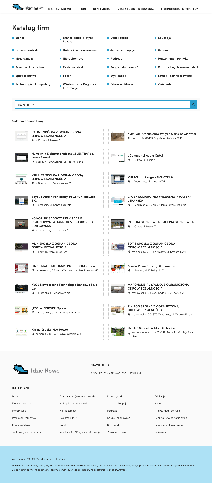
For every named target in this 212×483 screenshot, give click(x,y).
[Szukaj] (193, 104)
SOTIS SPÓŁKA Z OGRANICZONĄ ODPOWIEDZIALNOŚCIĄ (151, 245)
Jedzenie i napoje (122, 50)
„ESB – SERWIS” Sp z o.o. (50, 308)
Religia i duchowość (124, 67)
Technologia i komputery (183, 6)
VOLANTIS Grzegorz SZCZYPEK (150, 177)
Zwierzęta (165, 84)
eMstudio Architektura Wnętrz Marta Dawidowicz (162, 134)
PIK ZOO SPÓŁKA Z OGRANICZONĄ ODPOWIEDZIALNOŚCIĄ (153, 308)
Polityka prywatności (113, 373)
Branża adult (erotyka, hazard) (78, 39)
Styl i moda (119, 6)
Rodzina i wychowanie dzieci (178, 67)
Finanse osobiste (26, 50)
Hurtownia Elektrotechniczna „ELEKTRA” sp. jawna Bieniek (63, 155)
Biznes (19, 37)
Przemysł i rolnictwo (29, 67)
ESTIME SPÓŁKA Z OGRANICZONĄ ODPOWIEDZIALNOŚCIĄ (56, 133)
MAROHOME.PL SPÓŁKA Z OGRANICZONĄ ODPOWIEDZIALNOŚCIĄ (158, 286)
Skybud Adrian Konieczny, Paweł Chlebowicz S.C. (63, 198)
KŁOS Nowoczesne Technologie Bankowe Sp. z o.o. (65, 286)
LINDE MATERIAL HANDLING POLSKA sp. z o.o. (65, 266)
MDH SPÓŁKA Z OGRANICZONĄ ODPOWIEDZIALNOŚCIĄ (54, 245)
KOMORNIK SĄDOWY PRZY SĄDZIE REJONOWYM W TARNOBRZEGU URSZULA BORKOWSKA (62, 222)
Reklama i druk (64, 6)
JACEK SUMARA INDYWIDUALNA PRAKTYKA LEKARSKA (160, 198)
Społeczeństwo (88, 6)
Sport (105, 6)
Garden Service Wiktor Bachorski (151, 328)
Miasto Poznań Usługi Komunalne (151, 266)
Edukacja (164, 37)
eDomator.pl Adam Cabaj (145, 155)
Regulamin (136, 373)
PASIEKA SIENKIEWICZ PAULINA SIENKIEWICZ (161, 222)
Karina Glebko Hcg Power (50, 329)
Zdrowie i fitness (121, 84)
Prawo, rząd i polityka (173, 58)
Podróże (116, 58)
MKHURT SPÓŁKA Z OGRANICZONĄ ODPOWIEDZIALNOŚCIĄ (57, 177)
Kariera (163, 50)
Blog (93, 373)
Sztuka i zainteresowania (146, 6)
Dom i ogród (119, 37)
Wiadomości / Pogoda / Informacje (79, 86)
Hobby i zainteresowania (80, 50)
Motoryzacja (24, 58)
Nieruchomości (73, 58)
